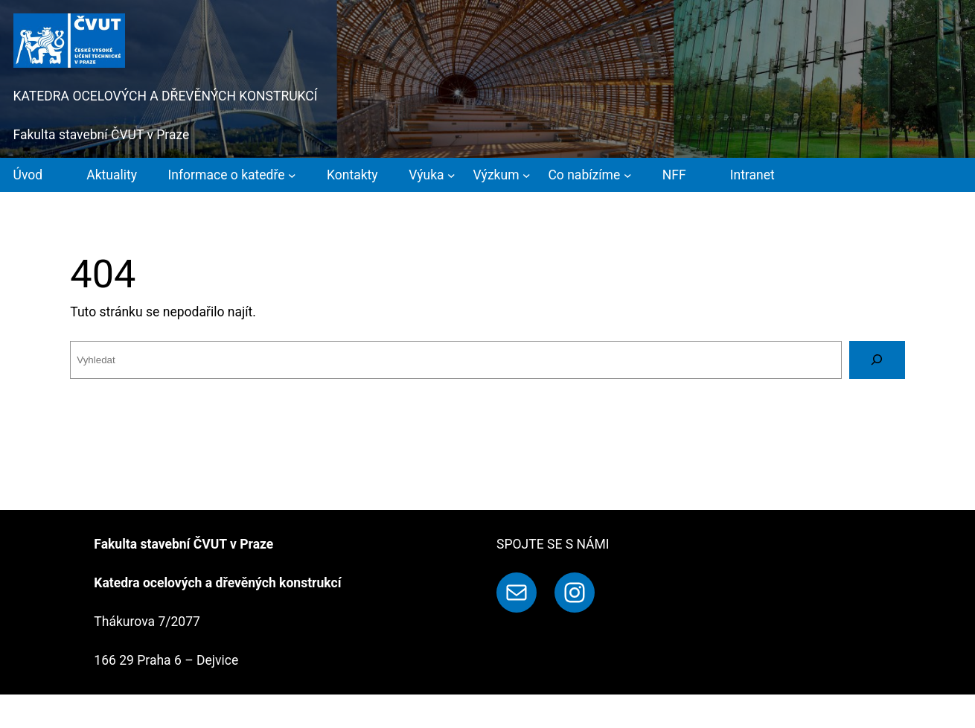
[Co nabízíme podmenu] (589, 175)
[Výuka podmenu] (432, 175)
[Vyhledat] (877, 360)
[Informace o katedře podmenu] (232, 175)
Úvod (28, 174)
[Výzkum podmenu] (502, 175)
